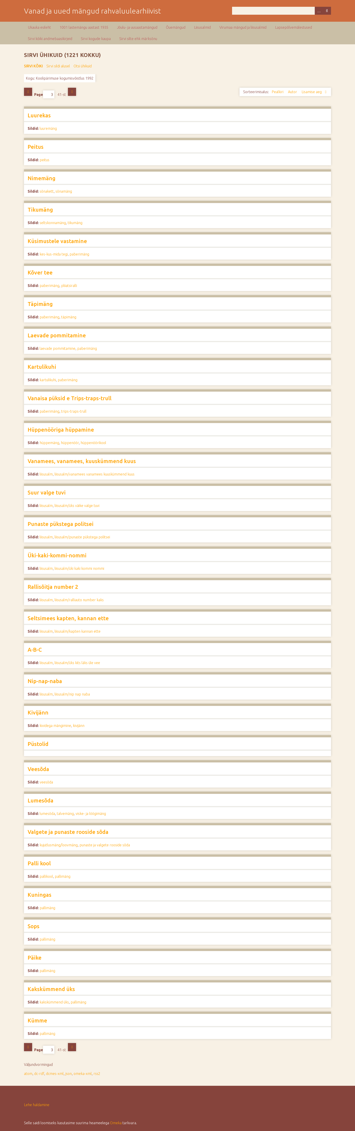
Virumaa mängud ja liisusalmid (242, 27)
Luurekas (39, 115)
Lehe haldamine (36, 1105)
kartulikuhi (48, 380)
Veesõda (38, 769)
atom (28, 1074)
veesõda (46, 782)
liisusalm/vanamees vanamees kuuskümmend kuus (94, 474)
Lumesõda (40, 800)
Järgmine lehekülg (72, 92)
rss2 (97, 1074)
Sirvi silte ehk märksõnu (138, 39)
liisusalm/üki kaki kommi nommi (79, 568)
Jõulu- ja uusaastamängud (137, 27)
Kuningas (39, 895)
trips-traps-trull (73, 411)
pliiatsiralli (69, 286)
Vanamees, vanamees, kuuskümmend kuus (82, 461)
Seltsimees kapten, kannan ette (68, 618)
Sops (33, 926)
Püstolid (38, 744)
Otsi (327, 11)
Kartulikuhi (42, 367)
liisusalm (46, 474)
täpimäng (68, 317)
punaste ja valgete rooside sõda (104, 845)
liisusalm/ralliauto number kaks (79, 600)
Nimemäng (41, 178)
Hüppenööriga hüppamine (61, 430)
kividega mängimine (55, 726)
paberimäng (79, 254)
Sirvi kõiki (33, 66)
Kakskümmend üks (51, 989)
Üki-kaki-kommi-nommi (57, 555)
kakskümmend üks (54, 1002)
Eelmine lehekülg (28, 92)
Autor (293, 92)
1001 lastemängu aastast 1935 (84, 27)
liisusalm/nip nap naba (72, 694)
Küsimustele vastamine (57, 241)
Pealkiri (278, 92)
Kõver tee (40, 273)
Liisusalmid (202, 27)
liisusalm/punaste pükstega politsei (82, 537)
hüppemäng (49, 443)
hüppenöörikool (93, 443)
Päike (34, 958)
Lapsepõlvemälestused (293, 27)
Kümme (37, 1020)
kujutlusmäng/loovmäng (59, 845)
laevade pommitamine (57, 348)
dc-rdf (39, 1074)
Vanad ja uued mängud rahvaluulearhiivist (92, 11)
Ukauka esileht (39, 27)
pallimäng (62, 876)
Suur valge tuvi (47, 493)
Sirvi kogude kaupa (96, 39)
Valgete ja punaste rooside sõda (68, 832)
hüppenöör (70, 443)
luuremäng (48, 128)
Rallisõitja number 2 (53, 587)
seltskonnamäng (53, 223)
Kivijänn (38, 713)
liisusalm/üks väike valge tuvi (77, 506)
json (68, 1074)
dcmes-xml (55, 1074)
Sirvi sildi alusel (58, 66)
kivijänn (78, 726)
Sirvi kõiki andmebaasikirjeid (50, 39)
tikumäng (75, 223)
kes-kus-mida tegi (54, 254)
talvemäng (65, 814)
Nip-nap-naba (45, 681)
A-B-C (35, 650)
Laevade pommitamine (57, 335)
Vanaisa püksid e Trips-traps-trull (69, 398)
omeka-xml (83, 1074)
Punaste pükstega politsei (61, 524)
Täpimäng (40, 304)
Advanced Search (319, 11)
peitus (44, 160)
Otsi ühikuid (83, 66)
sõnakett (47, 191)
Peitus (35, 147)
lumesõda (47, 814)
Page (44, 94)
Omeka (116, 1123)
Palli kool (39, 863)
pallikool (46, 876)
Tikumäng (40, 210)
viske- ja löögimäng (91, 814)
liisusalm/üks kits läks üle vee (77, 663)
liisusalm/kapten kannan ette (78, 631)
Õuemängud (175, 27)
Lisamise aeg (312, 92)
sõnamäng (63, 191)
